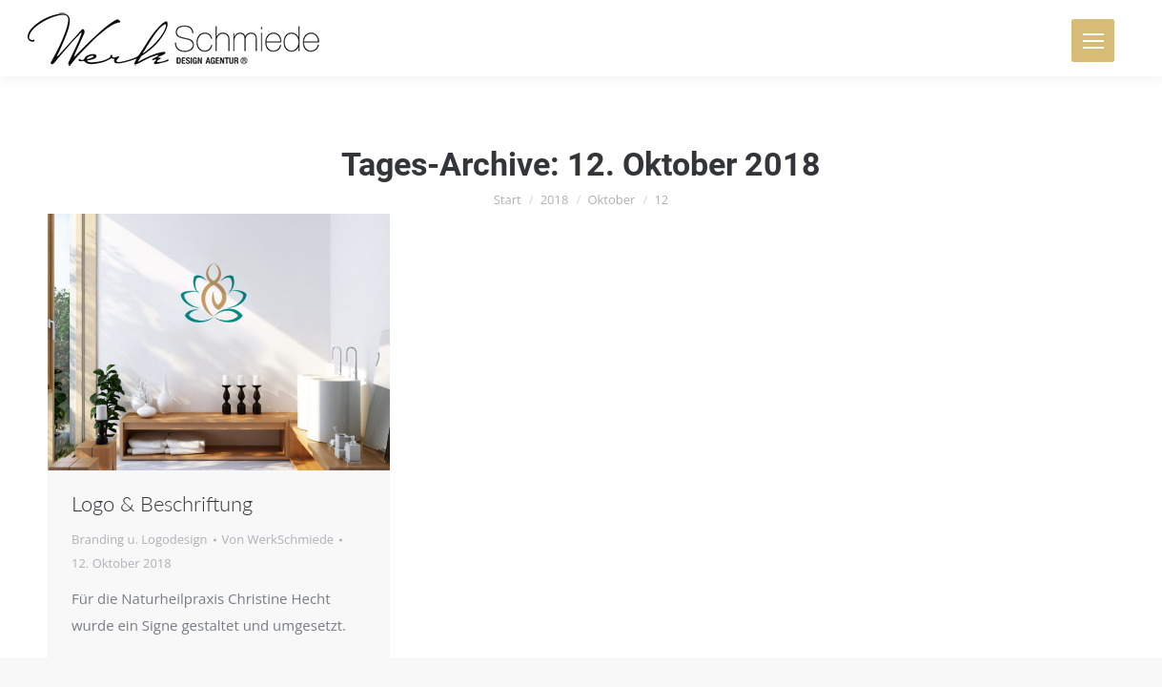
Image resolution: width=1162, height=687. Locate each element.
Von (278, 539)
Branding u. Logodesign (139, 539)
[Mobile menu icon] (1092, 40)
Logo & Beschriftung (162, 503)
